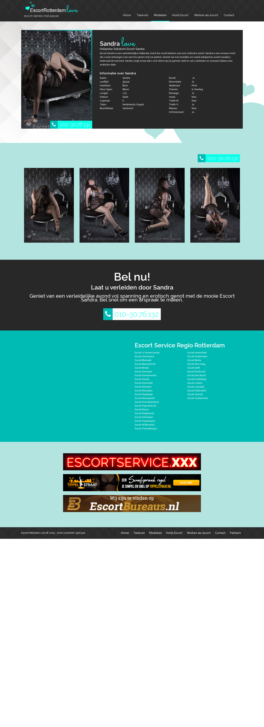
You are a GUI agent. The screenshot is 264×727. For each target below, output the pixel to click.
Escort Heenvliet (144, 383)
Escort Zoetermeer (197, 398)
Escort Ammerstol (144, 356)
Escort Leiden (194, 383)
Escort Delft (193, 368)
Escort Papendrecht (145, 405)
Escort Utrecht (195, 394)
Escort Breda (194, 360)
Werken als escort (206, 15)
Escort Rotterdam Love (33, 533)
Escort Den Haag (196, 364)
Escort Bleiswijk (143, 360)
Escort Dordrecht (196, 371)
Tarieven (142, 15)
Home (127, 15)
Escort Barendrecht (145, 364)
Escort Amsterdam (197, 356)
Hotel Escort (180, 15)
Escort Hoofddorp (196, 379)
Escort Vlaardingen (145, 421)
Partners (235, 532)
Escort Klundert (143, 387)
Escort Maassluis (143, 390)
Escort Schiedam (144, 417)
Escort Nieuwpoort (145, 398)
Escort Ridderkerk (144, 413)
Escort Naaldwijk (144, 394)
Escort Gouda (142, 379)
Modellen (160, 15)
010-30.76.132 (70, 125)
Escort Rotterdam (196, 390)
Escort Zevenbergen (146, 428)
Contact (229, 15)
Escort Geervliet (143, 371)
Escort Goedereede (145, 375)
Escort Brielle (142, 368)
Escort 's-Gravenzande (147, 352)
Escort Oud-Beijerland (147, 402)
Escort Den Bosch (196, 375)
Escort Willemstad (145, 424)
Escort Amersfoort (197, 352)
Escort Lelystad (195, 387)
